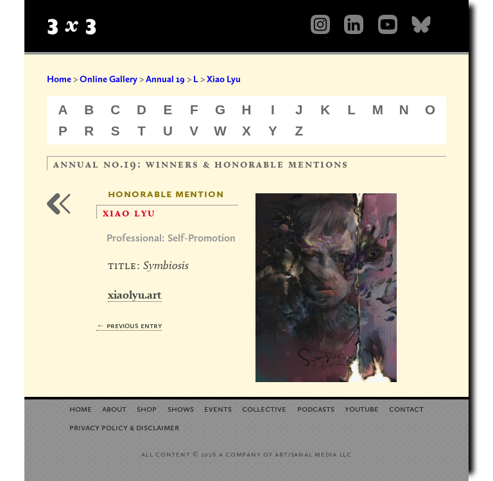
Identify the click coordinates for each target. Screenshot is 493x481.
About (114, 408)
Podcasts (315, 408)
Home (59, 79)
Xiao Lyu (224, 79)
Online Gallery (108, 79)
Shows (181, 408)
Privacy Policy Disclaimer (124, 426)
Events (218, 408)
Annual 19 (165, 79)
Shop (147, 408)
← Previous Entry (129, 325)
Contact (406, 408)
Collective (264, 408)
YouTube (362, 408)
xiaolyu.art (135, 294)
